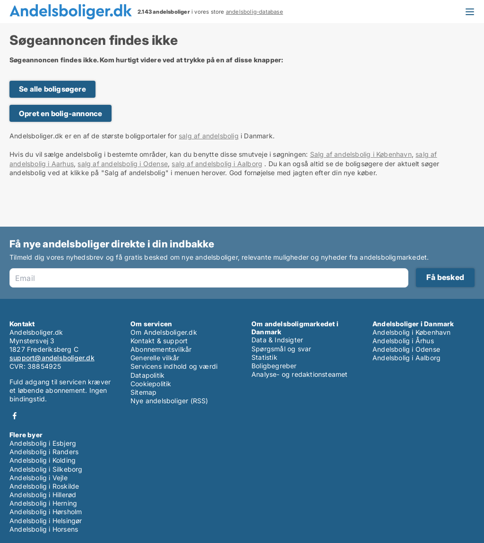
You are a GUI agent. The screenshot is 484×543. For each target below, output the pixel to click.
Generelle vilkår (154, 358)
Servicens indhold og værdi (173, 366)
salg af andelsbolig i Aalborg (217, 164)
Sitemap (143, 392)
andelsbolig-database (254, 11)
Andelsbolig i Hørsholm (45, 512)
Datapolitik (147, 375)
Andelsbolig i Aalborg (406, 358)
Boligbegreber (274, 366)
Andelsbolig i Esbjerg (42, 443)
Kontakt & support (159, 341)
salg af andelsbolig (209, 136)
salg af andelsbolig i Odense (123, 164)
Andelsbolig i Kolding (42, 460)
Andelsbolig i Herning (43, 503)
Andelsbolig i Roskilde (44, 486)
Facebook (14, 416)
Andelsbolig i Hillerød (42, 495)
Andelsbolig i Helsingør (45, 521)
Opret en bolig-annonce (60, 113)
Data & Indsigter (277, 340)
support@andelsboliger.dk (52, 358)
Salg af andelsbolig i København (361, 154)
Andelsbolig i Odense (406, 349)
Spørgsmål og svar (281, 349)
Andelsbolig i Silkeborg (46, 469)
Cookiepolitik (151, 384)
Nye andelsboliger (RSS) (169, 401)
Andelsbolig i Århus (403, 341)
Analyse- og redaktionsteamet (299, 374)
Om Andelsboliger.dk (163, 332)
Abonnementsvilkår (160, 349)
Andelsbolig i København (411, 332)
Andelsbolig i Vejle (38, 478)
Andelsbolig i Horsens (43, 529)
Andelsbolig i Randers (43, 452)
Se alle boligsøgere (52, 89)
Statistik (264, 357)
